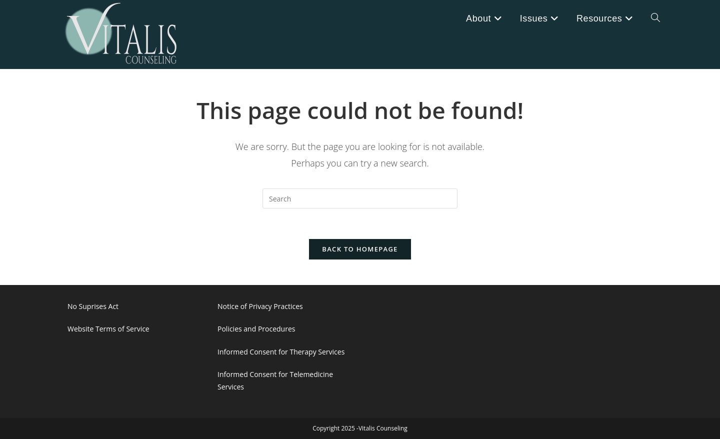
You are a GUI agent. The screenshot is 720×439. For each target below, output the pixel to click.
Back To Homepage (360, 249)
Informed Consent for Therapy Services (281, 351)
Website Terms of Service (109, 329)
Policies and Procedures (256, 329)
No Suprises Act (93, 306)
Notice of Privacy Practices (260, 306)
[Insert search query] (360, 198)
